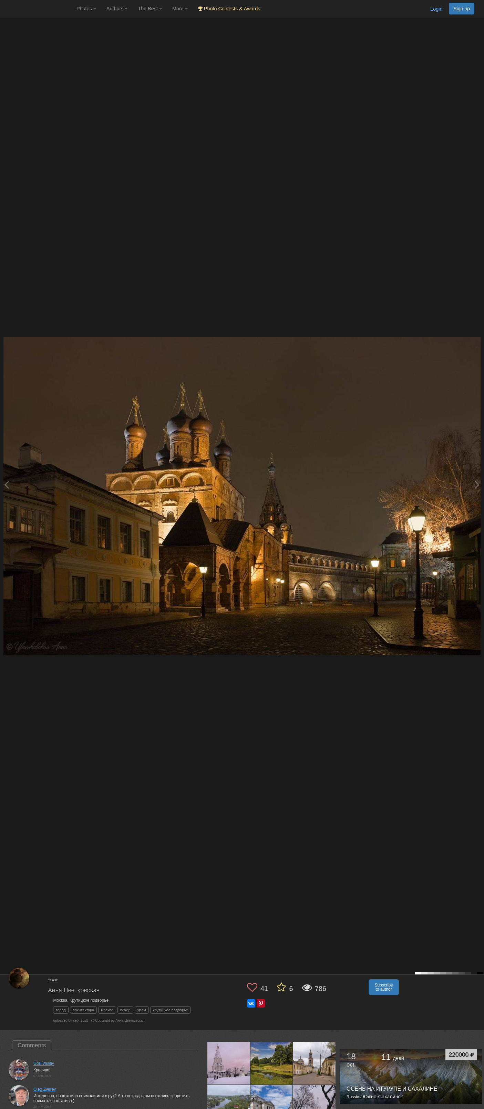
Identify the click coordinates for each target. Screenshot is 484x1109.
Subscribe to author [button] (383, 987)
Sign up (461, 8)
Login (436, 9)
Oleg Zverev (44, 1089)
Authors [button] (117, 8)
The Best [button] (150, 8)
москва (107, 1010)
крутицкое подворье (170, 1010)
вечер (125, 1010)
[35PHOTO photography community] (37, 9)
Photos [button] (86, 8)
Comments (32, 1045)
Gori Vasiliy (43, 1063)
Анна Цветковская (73, 990)
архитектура (83, 1010)
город (60, 1010)
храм (141, 1010)
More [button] (180, 8)
